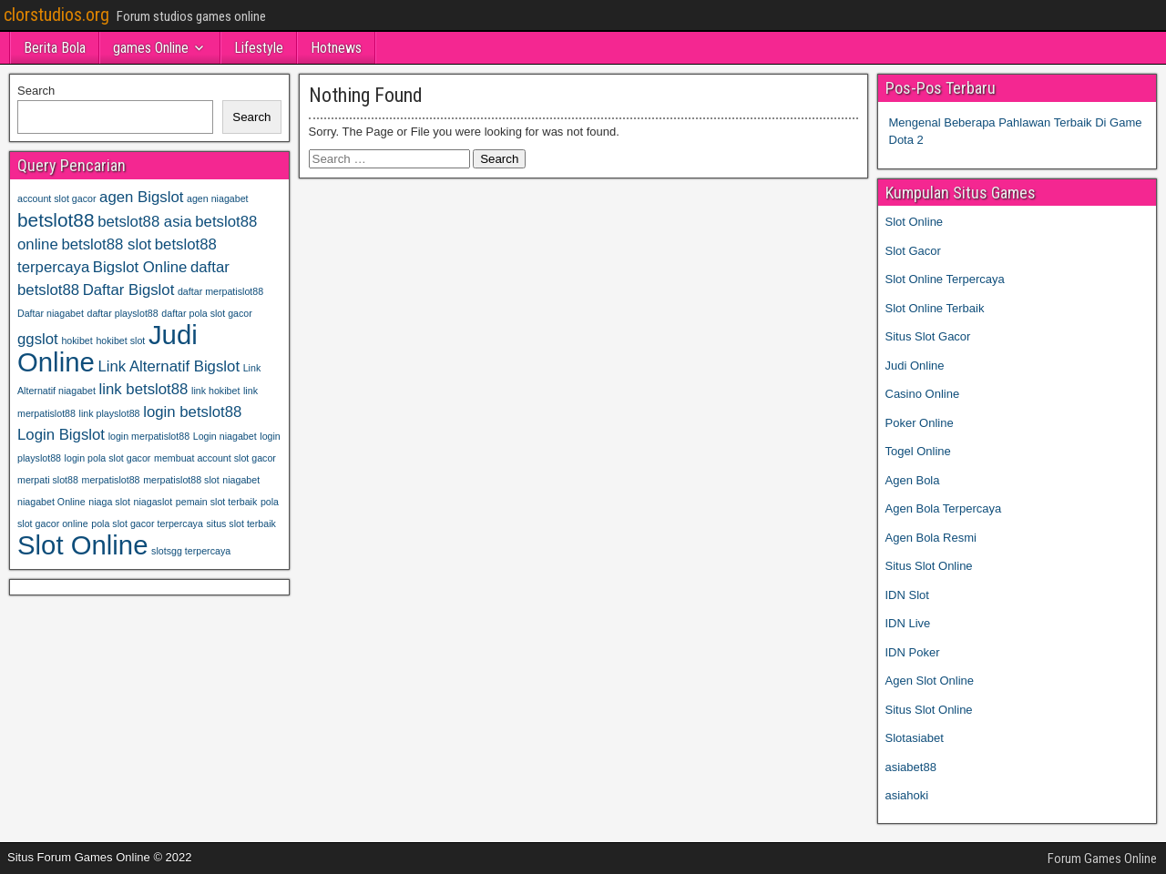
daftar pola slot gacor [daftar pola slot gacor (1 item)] (206, 313)
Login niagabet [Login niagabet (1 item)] (225, 436)
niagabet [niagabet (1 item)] (241, 479)
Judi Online (915, 365)
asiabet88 (910, 767)
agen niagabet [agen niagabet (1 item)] (218, 198)
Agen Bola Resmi (931, 537)
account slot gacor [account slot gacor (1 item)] (56, 198)
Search (36, 90)
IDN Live (908, 623)
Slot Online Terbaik (935, 308)
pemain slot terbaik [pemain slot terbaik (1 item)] (216, 501)
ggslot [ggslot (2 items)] (37, 339)
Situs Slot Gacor (928, 336)
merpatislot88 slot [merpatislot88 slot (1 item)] (181, 479)
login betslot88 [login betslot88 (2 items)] (192, 412)
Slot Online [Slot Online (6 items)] (82, 545)
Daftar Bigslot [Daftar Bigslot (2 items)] (129, 290)
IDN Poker (912, 652)
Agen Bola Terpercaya (943, 508)
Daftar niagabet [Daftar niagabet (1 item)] (50, 313)
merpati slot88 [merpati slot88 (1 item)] (47, 479)
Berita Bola (55, 47)
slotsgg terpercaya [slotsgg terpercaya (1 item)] (190, 550)
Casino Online (922, 394)
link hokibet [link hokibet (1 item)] (215, 390)
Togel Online (918, 451)
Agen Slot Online (930, 680)
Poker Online (919, 423)
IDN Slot (907, 595)
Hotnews (336, 47)
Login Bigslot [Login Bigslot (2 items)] (61, 434)
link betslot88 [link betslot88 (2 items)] (144, 389)
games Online (151, 47)
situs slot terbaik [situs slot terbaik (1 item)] (240, 523)
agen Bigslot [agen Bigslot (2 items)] (141, 197)
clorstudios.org (56, 14)
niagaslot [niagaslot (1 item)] (153, 501)
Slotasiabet (914, 738)
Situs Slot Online (929, 566)
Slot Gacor (913, 251)
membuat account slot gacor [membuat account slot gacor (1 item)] (215, 457)
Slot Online (914, 222)
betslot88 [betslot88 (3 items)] (56, 219)
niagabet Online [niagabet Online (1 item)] (51, 501)
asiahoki (907, 795)
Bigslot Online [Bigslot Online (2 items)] (140, 267)
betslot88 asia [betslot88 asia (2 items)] (144, 221)
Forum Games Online (1102, 858)
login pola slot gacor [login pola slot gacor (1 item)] (108, 457)
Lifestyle (258, 47)
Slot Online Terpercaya (945, 279)
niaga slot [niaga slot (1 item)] (109, 501)
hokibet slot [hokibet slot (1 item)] (120, 340)
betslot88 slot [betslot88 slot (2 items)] (106, 244)
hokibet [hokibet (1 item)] (76, 340)
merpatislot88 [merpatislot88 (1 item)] (111, 479)
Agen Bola (912, 480)
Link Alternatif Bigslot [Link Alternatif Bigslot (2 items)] (168, 366)
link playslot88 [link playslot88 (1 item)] (109, 413)
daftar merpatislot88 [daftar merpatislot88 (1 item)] (220, 291)
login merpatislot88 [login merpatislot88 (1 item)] (148, 436)
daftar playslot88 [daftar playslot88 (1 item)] (123, 313)
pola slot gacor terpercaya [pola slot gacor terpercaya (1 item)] (147, 523)
